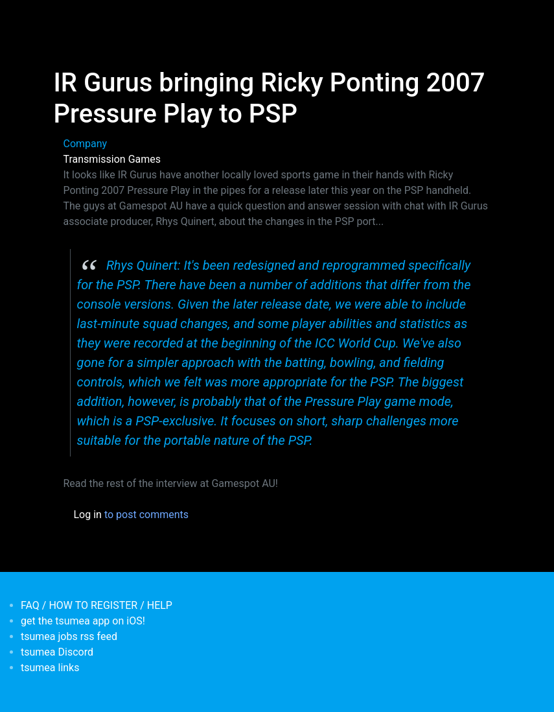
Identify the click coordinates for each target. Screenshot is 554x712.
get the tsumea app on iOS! (83, 621)
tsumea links (50, 667)
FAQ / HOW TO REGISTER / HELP (96, 605)
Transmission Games (112, 159)
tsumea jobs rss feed (69, 636)
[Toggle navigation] (62, 18)
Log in (88, 514)
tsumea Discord (57, 652)
